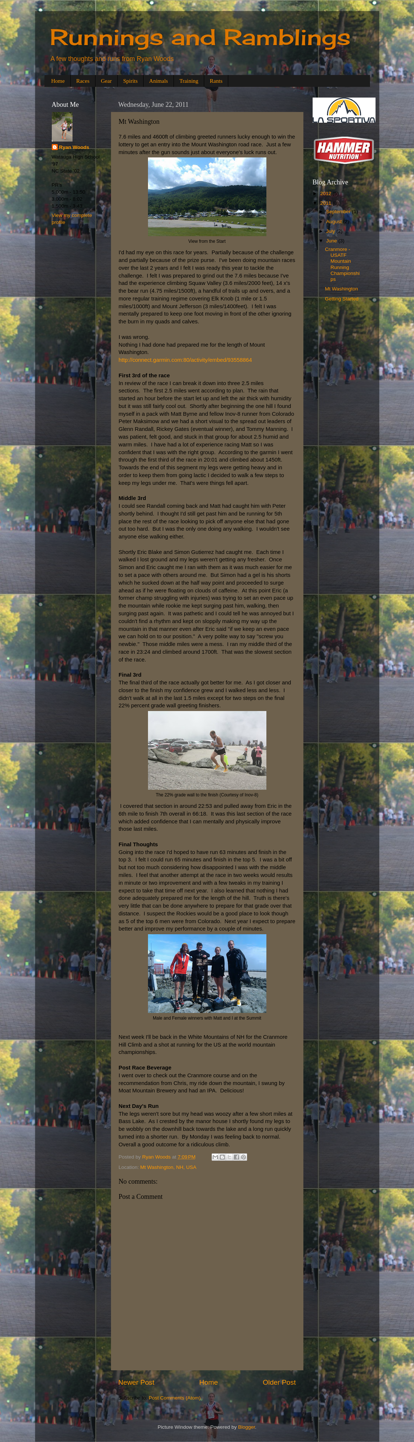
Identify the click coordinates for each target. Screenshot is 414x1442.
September (339, 211)
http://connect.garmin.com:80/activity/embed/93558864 (185, 360)
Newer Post (136, 1382)
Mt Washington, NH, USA (168, 1167)
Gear (106, 81)
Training (188, 81)
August (334, 221)
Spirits (130, 81)
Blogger (246, 1427)
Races (83, 81)
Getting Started (342, 299)
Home (58, 81)
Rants (216, 81)
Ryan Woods (74, 147)
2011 (326, 203)
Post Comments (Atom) (175, 1398)
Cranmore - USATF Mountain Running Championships (342, 264)
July (331, 231)
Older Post (279, 1382)
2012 (326, 193)
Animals (158, 81)
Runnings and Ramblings (200, 36)
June (332, 241)
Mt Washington (341, 289)
